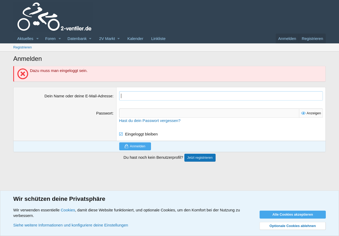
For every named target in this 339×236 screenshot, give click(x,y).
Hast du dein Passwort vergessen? (150, 120)
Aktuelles (25, 38)
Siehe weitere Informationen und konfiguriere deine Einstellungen (70, 225)
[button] (37, 38)
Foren (50, 38)
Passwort (104, 113)
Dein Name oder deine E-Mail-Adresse (78, 96)
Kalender (135, 38)
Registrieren (22, 47)
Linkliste (158, 38)
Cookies (68, 210)
